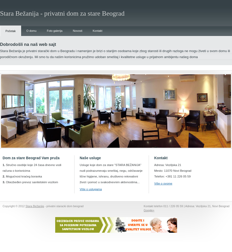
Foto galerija (54, 30)
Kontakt (97, 30)
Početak (10, 31)
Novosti (77, 30)
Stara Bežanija (35, 206)
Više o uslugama (91, 189)
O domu (31, 30)
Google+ (149, 210)
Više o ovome (163, 183)
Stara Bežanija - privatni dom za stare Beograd (62, 13)
